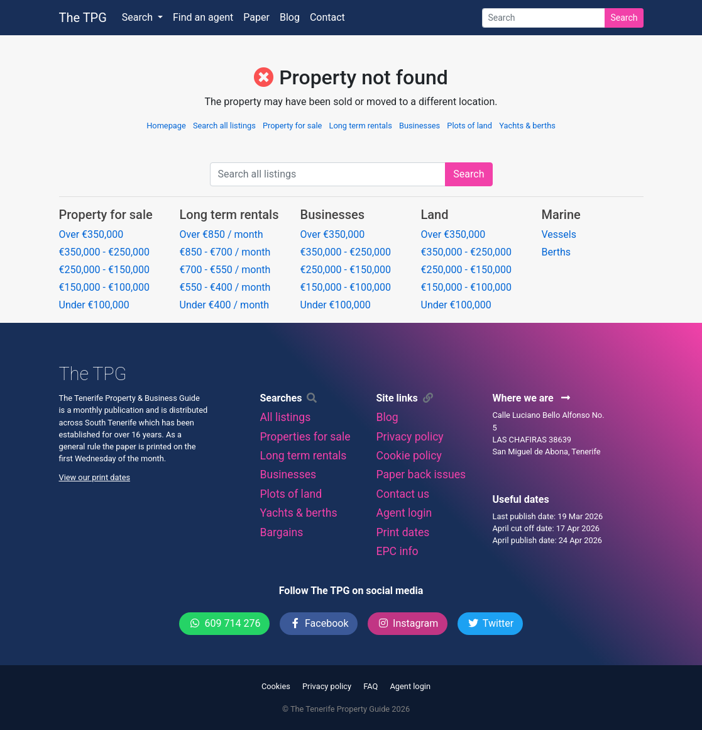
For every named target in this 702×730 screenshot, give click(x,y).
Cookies (275, 686)
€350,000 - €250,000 (104, 252)
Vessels (559, 234)
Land (435, 214)
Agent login (404, 513)
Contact (327, 17)
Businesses (419, 125)
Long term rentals (360, 125)
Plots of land (469, 125)
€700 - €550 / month (225, 270)
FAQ (370, 686)
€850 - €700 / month (225, 252)
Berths (556, 252)
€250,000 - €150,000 (104, 270)
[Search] (543, 18)
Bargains (281, 532)
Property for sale (292, 125)
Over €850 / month (221, 234)
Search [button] (138, 17)
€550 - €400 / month (225, 287)
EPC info (397, 551)
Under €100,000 (94, 305)
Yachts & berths (527, 125)
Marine (561, 214)
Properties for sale (305, 436)
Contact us (402, 494)
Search (623, 18)
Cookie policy (408, 455)
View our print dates (95, 477)
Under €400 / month (225, 305)
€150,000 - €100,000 (104, 287)
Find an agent (203, 17)
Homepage (166, 125)
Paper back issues (421, 474)
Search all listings (224, 125)
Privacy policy (409, 436)
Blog (290, 17)
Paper (256, 17)
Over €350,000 (91, 234)
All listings (285, 417)
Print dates (402, 532)
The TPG (83, 17)
